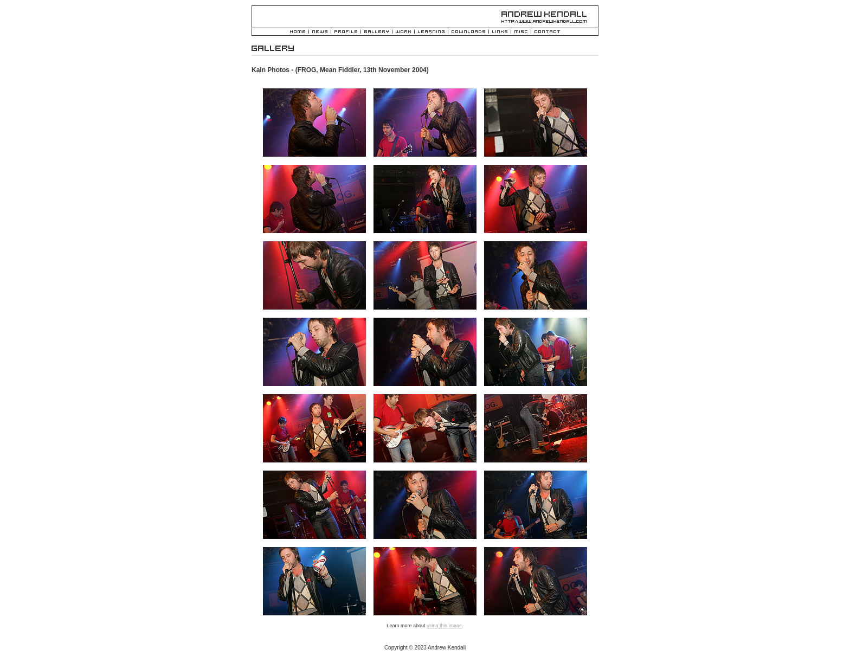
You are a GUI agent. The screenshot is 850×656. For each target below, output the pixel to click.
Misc (520, 32)
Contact (547, 32)
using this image (444, 625)
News (319, 32)
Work (403, 32)
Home (297, 32)
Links (499, 32)
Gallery (376, 32)
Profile (345, 32)
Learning (431, 32)
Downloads (468, 32)
